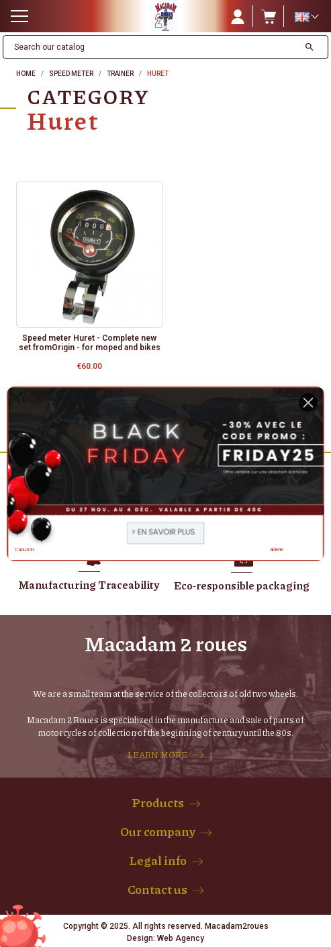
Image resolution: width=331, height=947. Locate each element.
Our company (157, 831)
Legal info (158, 860)
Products (158, 802)
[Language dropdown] (306, 17)
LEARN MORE (157, 755)
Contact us (157, 889)
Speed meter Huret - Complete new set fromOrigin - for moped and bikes (89, 342)
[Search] (151, 47)
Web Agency (180, 938)
